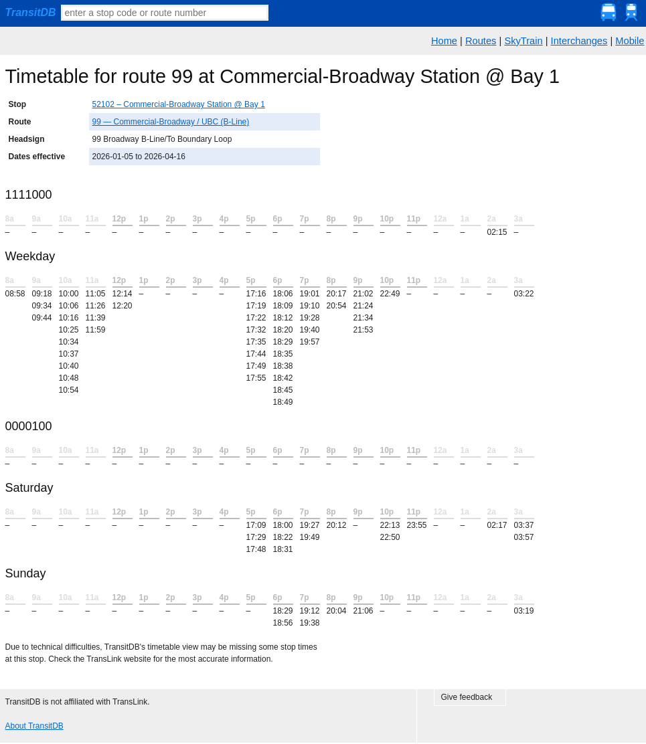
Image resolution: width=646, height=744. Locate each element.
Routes (480, 40)
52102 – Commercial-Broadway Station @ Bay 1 (178, 104)
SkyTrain (523, 40)
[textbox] (164, 13)
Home (444, 40)
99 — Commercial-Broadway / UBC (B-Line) (171, 121)
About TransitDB (34, 726)
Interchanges (579, 40)
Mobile (629, 40)
